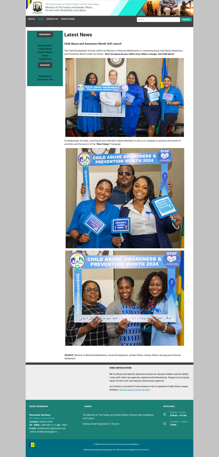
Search (186, 19)
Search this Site (45, 79)
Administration (45, 45)
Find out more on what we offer (134, 389)
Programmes (45, 76)
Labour (44, 55)
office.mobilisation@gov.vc (43, 431)
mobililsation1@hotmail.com (51, 428)
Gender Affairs (45, 52)
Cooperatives (45, 58)
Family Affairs (45, 48)
